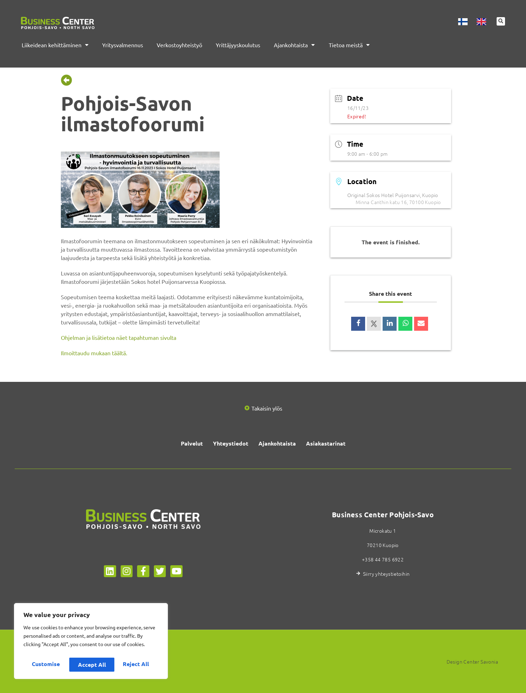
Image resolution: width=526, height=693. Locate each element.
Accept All (137, 664)
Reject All (91, 664)
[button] (501, 22)
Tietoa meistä (349, 44)
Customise (45, 664)
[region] (91, 643)
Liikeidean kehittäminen (55, 44)
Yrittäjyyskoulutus (238, 44)
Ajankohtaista (294, 44)
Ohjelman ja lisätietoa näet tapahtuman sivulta (118, 337)
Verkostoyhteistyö (179, 44)
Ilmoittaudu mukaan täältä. (94, 352)
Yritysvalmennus (122, 44)
